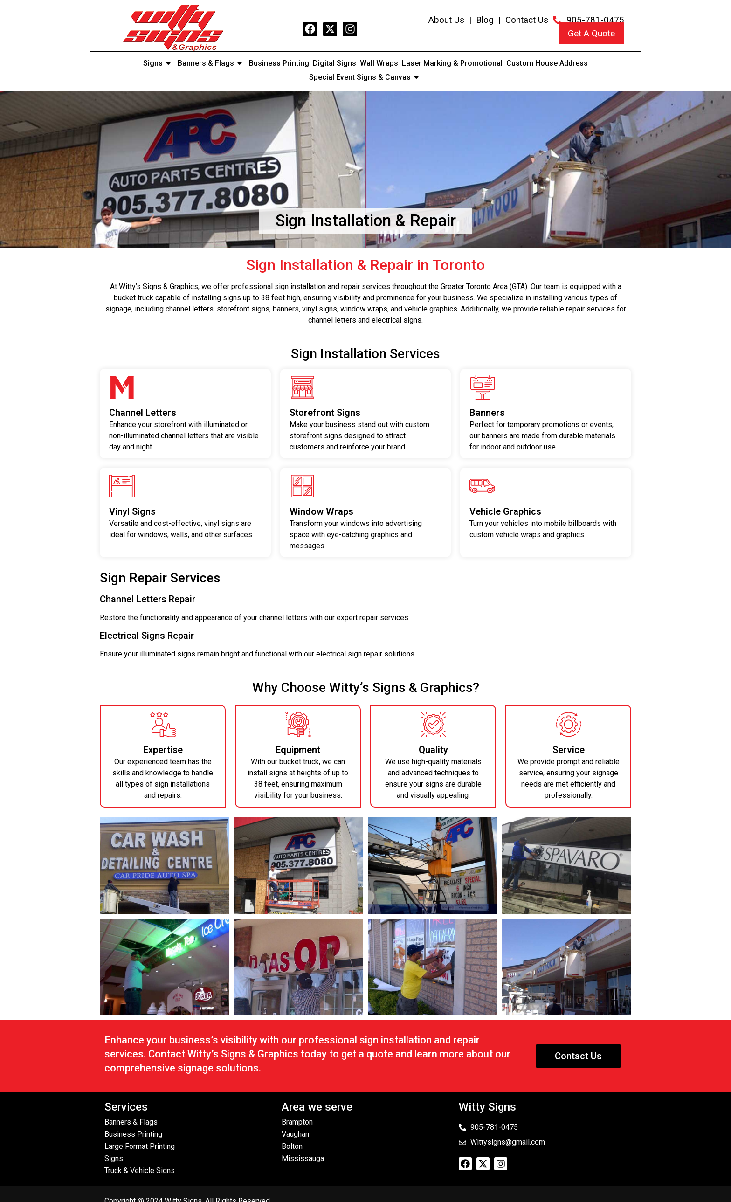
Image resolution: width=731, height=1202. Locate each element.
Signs (158, 63)
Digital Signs (334, 63)
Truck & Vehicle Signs (139, 1170)
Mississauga (303, 1158)
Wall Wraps (379, 63)
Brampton (297, 1122)
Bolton (292, 1146)
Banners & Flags (211, 63)
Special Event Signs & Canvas (365, 77)
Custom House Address (547, 63)
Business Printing (279, 63)
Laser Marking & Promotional (452, 63)
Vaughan (295, 1134)
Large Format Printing (139, 1146)
